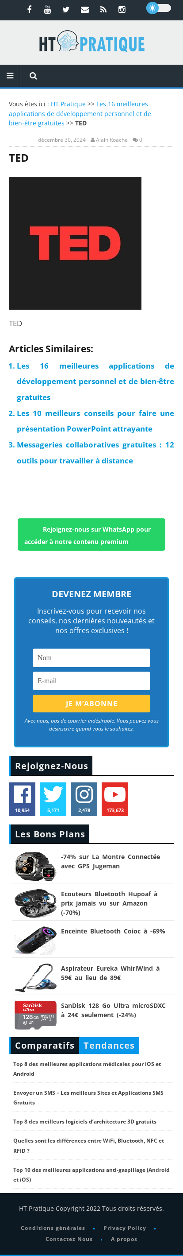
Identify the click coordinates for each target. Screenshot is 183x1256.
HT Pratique (68, 104)
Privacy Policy (124, 1228)
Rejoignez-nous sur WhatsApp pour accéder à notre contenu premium (87, 535)
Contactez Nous (69, 1239)
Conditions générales (53, 1228)
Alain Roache (112, 140)
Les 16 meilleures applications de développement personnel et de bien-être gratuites (80, 113)
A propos (124, 1239)
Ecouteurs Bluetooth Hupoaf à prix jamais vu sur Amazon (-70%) (109, 903)
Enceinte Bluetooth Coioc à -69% (113, 931)
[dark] (158, 8)
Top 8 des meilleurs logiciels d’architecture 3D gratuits (84, 1121)
